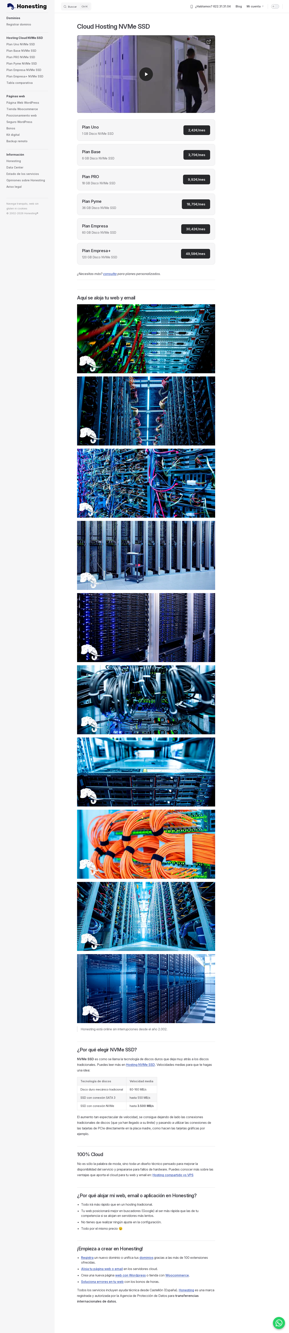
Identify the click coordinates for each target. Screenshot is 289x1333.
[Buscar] (76, 6)
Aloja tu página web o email (102, 1269)
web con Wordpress (130, 1275)
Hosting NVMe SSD (140, 1065)
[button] (27, 18)
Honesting (186, 1290)
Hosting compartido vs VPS (173, 1175)
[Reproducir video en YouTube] (146, 74)
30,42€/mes (195, 229)
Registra (87, 1258)
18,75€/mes (196, 204)
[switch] (275, 6)
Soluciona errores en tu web (102, 1282)
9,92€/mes (196, 180)
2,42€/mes (196, 130)
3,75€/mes (196, 155)
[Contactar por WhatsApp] (279, 1323)
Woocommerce (177, 1275)
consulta (110, 274)
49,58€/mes (195, 254)
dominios (146, 1258)
